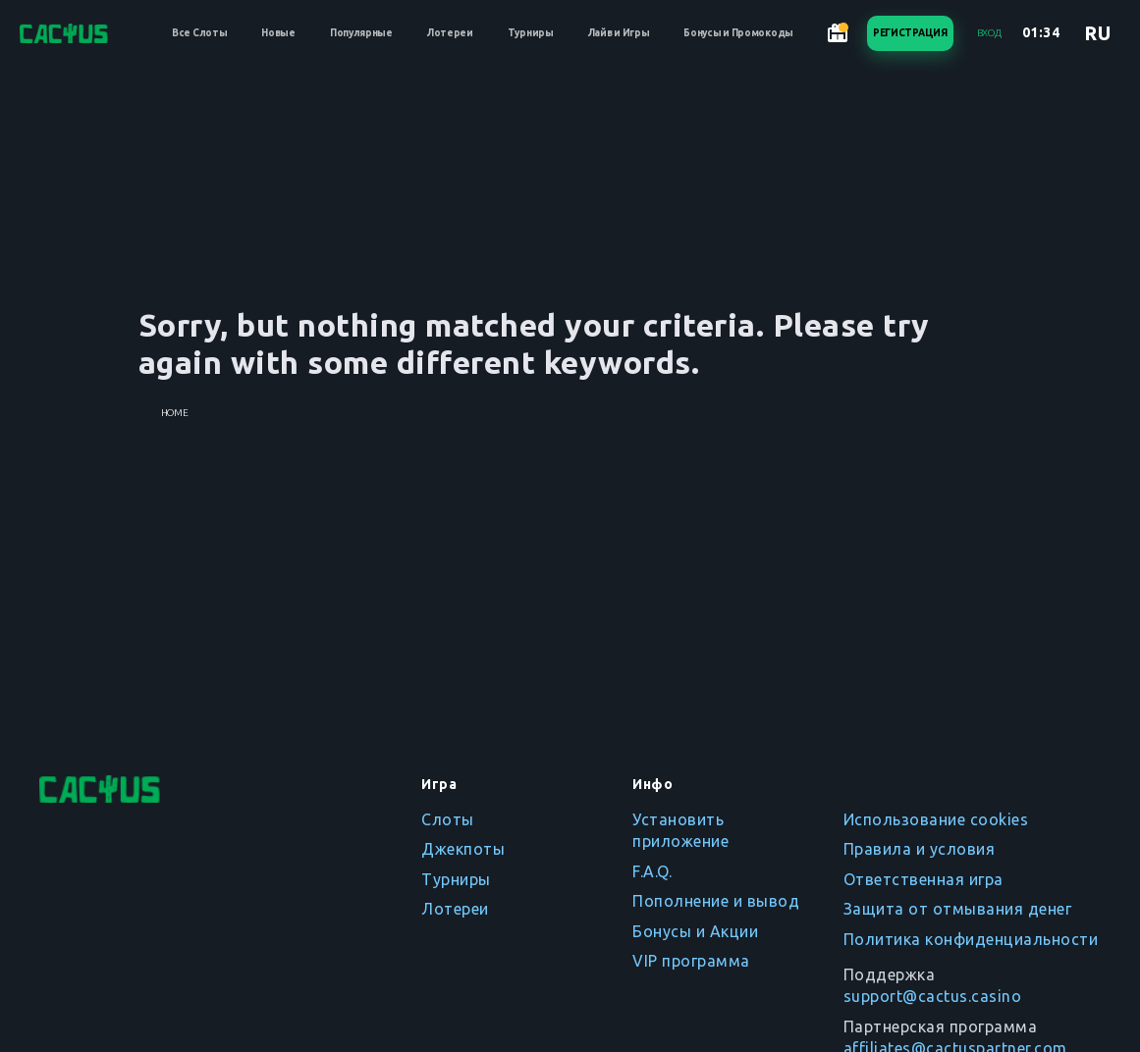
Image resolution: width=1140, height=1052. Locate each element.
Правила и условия (919, 849)
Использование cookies (936, 819)
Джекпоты (463, 849)
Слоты (447, 819)
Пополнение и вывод (715, 901)
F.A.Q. (652, 871)
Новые (278, 32)
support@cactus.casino (932, 996)
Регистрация (910, 32)
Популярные (361, 32)
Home (175, 412)
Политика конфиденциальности (971, 939)
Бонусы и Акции (695, 931)
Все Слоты (199, 32)
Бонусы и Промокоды (738, 32)
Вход (989, 32)
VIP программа (691, 961)
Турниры (531, 32)
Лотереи (450, 32)
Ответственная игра (923, 879)
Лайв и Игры (619, 32)
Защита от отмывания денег (957, 909)
